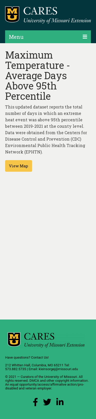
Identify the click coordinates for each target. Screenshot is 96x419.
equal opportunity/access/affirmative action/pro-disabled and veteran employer (44, 386)
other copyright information (67, 380)
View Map (18, 165)
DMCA (34, 380)
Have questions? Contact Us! (27, 357)
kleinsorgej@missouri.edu (58, 369)
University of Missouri (60, 377)
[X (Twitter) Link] (47, 403)
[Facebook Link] (35, 403)
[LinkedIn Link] (59, 403)
